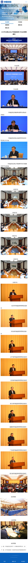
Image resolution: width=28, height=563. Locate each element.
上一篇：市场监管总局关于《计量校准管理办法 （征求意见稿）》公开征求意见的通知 (13, 547)
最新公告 (14, 561)
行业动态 (20, 22)
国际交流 (20, 25)
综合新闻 (7, 22)
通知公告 (7, 27)
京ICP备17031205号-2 (18, 555)
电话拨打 (23, 561)
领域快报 (7, 25)
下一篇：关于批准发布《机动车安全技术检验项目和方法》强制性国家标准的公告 (13, 550)
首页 (5, 561)
